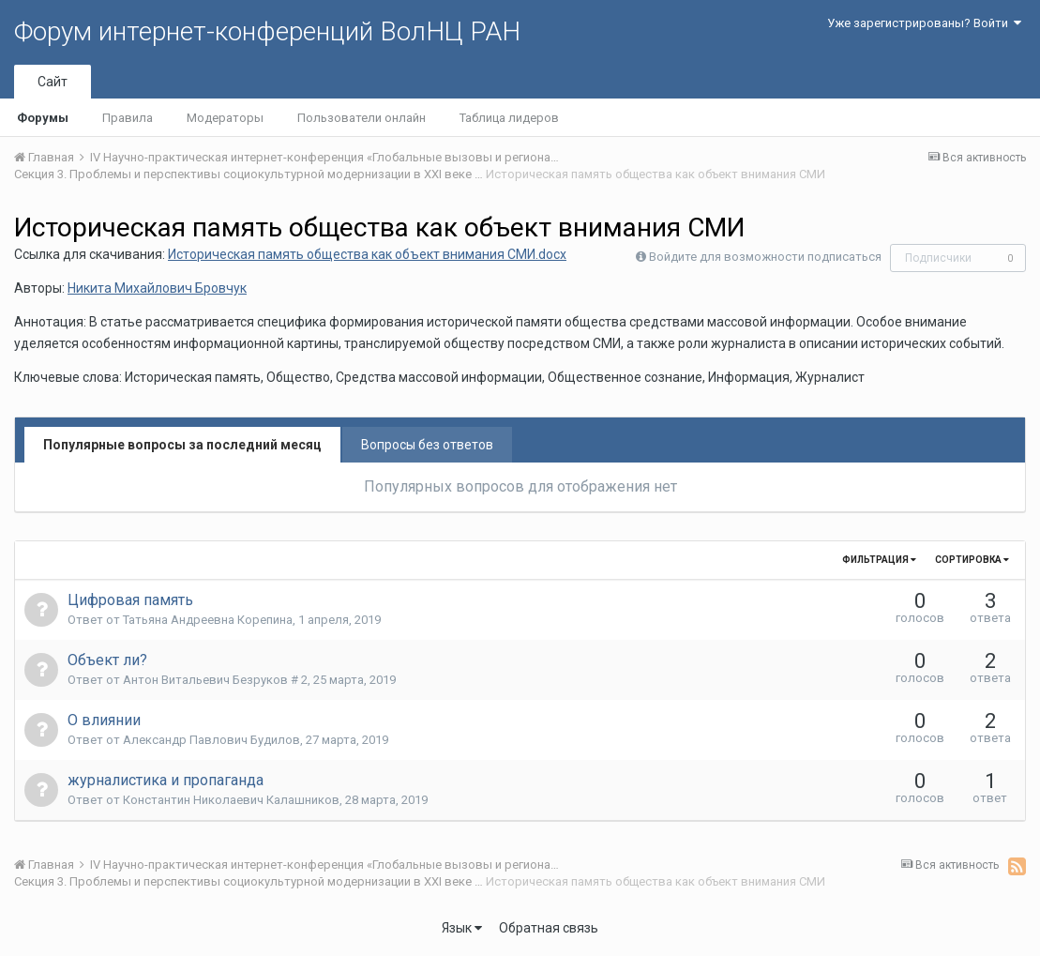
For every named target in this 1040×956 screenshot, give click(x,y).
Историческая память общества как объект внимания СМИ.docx (367, 254)
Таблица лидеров (509, 118)
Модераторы (225, 118)
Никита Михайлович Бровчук (157, 288)
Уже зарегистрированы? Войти (924, 23)
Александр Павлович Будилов (211, 740)
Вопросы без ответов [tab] (427, 444)
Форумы (42, 118)
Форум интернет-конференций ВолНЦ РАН (267, 31)
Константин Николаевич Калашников (231, 800)
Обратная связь (548, 927)
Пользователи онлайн (361, 118)
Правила (127, 118)
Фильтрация (879, 559)
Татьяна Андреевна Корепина (208, 620)
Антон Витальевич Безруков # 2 (215, 680)
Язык (462, 927)
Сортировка (972, 559)
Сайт (53, 81)
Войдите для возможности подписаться (765, 257)
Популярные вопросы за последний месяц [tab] (182, 444)
